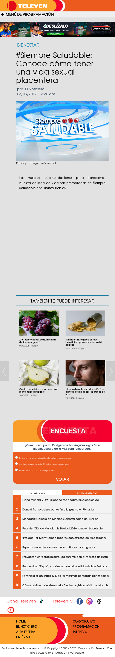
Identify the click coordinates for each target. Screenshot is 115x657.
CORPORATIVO (84, 621)
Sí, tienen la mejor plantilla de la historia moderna (43, 458)
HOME (21, 621)
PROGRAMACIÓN (86, 626)
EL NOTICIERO (26, 626)
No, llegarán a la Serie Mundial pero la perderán (42, 464)
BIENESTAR (28, 45)
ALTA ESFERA (25, 632)
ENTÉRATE (23, 637)
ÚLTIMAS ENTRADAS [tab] (87, 493)
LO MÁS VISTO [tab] (38, 493)
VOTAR (62, 479)
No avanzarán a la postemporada (34, 470)
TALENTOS (80, 632)
